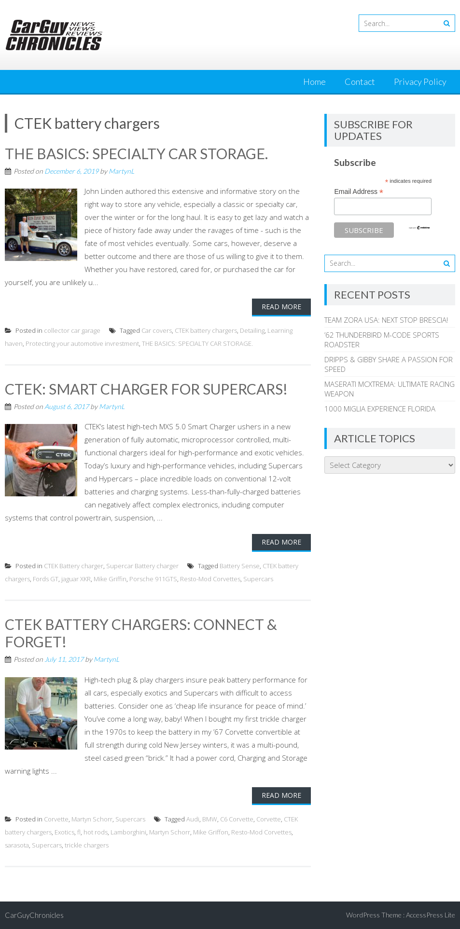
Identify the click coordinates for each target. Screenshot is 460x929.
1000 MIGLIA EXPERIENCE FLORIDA (379, 408)
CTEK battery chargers (206, 330)
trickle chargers (87, 845)
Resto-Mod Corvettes (210, 578)
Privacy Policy (420, 81)
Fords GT (45, 578)
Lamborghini (128, 832)
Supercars (258, 578)
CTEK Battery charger (73, 565)
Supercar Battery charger (142, 565)
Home (314, 81)
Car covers (156, 330)
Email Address (358, 191)
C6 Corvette (236, 819)
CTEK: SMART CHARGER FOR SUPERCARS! (146, 388)
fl (79, 832)
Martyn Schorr (91, 819)
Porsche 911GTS (153, 578)
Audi (192, 819)
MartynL (121, 171)
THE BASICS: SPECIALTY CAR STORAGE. (136, 153)
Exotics (64, 832)
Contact (360, 81)
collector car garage (72, 330)
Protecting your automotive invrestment (82, 343)
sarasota (17, 845)
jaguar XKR (76, 578)
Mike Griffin (110, 578)
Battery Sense (240, 565)
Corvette (56, 819)
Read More (281, 306)
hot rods (96, 832)
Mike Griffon (210, 832)
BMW (209, 819)
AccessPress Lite (430, 915)
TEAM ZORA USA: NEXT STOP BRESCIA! (386, 320)
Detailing (252, 330)
